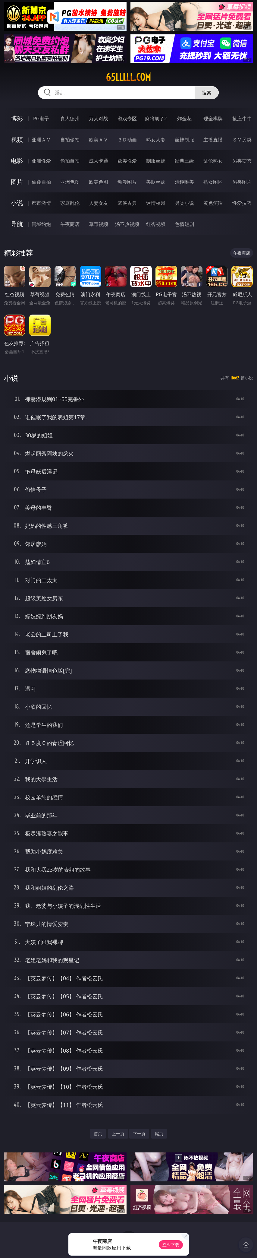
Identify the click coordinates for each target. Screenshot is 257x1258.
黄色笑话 (213, 203)
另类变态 (242, 160)
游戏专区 (127, 118)
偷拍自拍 (70, 160)
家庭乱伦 (70, 203)
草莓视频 (98, 224)
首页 (98, 1133)
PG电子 (41, 118)
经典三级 (184, 160)
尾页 (159, 1133)
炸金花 (184, 118)
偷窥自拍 (41, 182)
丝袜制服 (184, 139)
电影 (17, 161)
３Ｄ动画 (127, 139)
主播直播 (213, 139)
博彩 (17, 118)
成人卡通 (98, 160)
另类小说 (184, 203)
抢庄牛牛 (242, 118)
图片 (17, 182)
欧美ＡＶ (98, 139)
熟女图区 (213, 182)
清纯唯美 (184, 182)
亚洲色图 (70, 182)
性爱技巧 (242, 203)
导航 (17, 224)
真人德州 (70, 118)
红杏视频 (155, 224)
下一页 (139, 1133)
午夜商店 (70, 224)
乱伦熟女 (213, 160)
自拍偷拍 (70, 139)
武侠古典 (127, 203)
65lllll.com (128, 77)
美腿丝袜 (155, 182)
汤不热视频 (127, 224)
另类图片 (242, 182)
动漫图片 (127, 182)
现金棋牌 (213, 118)
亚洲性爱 (41, 160)
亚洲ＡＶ (41, 139)
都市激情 (41, 203)
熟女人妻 (155, 139)
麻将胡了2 (156, 118)
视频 (17, 139)
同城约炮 (41, 224)
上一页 (118, 1133)
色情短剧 (184, 224)
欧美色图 (98, 182)
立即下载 (170, 1244)
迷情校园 (155, 203)
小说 (17, 203)
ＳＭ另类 (242, 139)
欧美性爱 (127, 160)
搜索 (207, 92)
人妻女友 (98, 203)
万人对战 (98, 118)
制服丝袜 (155, 160)
